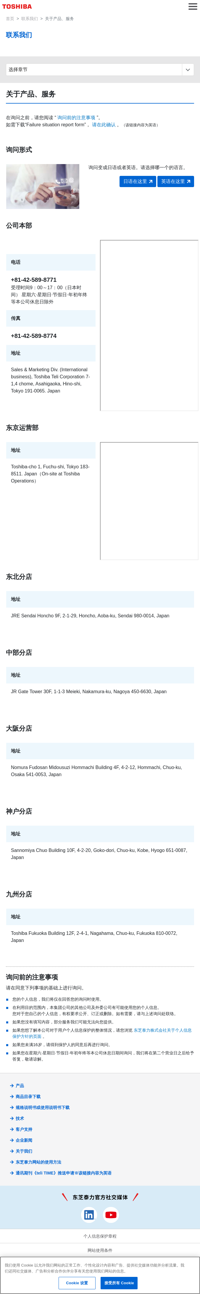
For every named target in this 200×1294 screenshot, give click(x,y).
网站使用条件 (100, 1250)
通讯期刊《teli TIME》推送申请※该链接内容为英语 (64, 1173)
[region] (100, 1275)
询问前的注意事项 (76, 117)
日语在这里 (135, 181)
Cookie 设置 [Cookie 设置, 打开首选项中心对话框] (77, 1283)
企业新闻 (24, 1140)
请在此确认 (104, 124)
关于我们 (24, 1151)
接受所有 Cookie (119, 1283)
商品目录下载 (28, 1096)
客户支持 (24, 1129)
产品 (20, 1085)
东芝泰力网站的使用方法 (38, 1162)
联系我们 (29, 18)
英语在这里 (173, 181)
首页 (10, 18)
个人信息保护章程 (100, 1236)
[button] (193, 6)
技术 (20, 1118)
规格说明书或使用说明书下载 (43, 1107)
